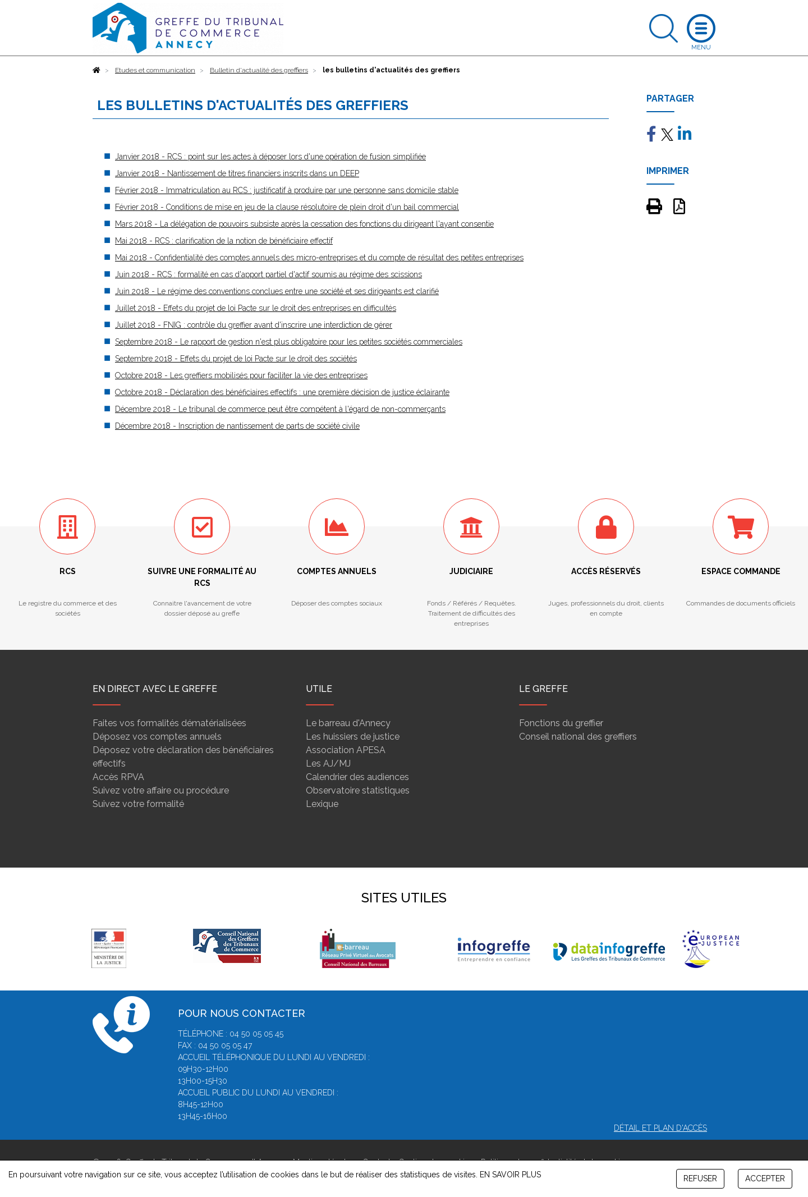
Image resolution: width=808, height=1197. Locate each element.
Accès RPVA (118, 777)
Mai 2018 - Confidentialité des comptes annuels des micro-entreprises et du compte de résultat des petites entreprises (319, 257)
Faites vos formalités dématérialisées (169, 723)
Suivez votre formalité (138, 804)
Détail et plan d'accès (660, 1127)
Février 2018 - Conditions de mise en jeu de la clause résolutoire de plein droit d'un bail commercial (287, 207)
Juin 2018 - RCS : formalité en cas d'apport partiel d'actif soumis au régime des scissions (268, 274)
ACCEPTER (765, 1178)
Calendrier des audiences (357, 777)
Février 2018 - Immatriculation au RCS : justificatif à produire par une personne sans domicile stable (286, 190)
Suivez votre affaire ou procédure (161, 790)
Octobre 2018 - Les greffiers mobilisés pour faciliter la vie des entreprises (241, 375)
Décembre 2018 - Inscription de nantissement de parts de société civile (237, 425)
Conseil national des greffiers (578, 736)
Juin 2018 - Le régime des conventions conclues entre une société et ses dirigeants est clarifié (277, 291)
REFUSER (700, 1178)
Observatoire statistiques (358, 790)
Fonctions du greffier (561, 723)
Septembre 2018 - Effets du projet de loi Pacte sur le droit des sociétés (236, 358)
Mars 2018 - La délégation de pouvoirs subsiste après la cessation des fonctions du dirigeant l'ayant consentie (304, 223)
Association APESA (345, 750)
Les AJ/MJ (328, 763)
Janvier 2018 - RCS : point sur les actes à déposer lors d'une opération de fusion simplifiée (270, 156)
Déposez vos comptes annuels (157, 736)
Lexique (322, 804)
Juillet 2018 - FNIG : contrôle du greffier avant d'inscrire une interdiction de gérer (253, 324)
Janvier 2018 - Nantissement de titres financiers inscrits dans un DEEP (237, 173)
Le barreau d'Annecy (348, 723)
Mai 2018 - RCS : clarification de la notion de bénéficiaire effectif (224, 240)
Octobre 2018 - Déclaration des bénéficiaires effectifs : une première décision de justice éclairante (282, 392)
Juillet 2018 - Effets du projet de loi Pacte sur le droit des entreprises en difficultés (255, 308)
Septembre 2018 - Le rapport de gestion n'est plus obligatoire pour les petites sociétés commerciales (288, 341)
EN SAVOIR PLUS (510, 1174)
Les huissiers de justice (353, 736)
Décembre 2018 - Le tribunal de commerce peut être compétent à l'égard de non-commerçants (280, 409)
